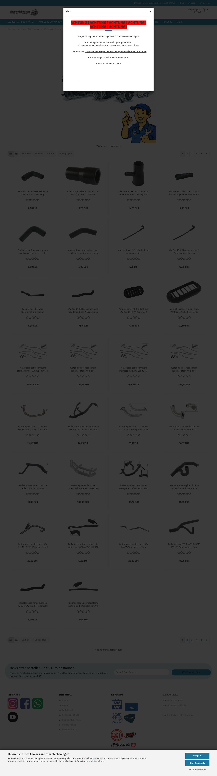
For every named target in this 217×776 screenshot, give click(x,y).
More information (197, 769)
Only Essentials (197, 763)
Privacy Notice (98, 761)
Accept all (197, 755)
